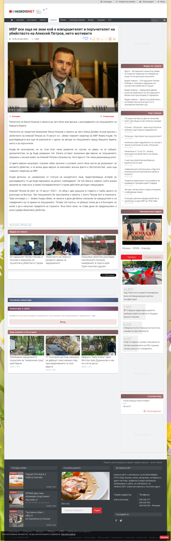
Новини (53, 20)
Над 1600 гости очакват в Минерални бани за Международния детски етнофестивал (141, 296)
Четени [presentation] (131, 257)
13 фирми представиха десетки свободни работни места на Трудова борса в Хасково (141, 313)
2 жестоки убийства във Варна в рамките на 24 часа (139, 161)
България (16, 116)
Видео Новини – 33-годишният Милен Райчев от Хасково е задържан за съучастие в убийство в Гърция (141, 83)
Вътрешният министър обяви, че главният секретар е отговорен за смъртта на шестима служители (27, 261)
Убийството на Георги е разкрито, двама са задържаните (93, 260)
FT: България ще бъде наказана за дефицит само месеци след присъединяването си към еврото (98, 361)
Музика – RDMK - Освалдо (136, 248)
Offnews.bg (25, 224)
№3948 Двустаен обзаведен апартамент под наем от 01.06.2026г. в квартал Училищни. (37, 499)
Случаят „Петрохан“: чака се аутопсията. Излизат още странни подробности (143, 128)
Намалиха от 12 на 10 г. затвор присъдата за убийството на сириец (141, 152)
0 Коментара (108, 116)
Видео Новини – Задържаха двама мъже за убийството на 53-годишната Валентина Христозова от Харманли (142, 92)
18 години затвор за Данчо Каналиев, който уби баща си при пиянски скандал (142, 119)
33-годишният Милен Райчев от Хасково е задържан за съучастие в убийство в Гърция (62, 260)
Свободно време (77, 20)
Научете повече (68, 534)
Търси (97, 510)
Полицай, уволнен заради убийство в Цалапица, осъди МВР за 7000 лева (141, 199)
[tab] (131, 258)
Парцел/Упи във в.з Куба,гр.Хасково (35, 476)
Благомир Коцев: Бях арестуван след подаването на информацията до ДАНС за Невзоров (26, 361)
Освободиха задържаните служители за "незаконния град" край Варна (63, 360)
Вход (63, 322)
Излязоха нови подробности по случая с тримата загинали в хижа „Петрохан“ (143, 143)
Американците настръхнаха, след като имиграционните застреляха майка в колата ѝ (142, 172)
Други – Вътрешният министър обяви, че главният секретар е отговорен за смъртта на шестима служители (142, 74)
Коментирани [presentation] (153, 257)
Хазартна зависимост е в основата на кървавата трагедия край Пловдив (142, 181)
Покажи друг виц (152, 411)
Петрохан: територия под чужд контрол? (143, 136)
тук (93, 316)
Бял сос (66, 503)
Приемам (164, 537)
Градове (101, 20)
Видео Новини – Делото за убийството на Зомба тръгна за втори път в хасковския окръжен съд (142, 102)
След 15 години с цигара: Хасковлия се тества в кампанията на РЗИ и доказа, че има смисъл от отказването (142, 345)
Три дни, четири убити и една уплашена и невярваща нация (142, 190)
